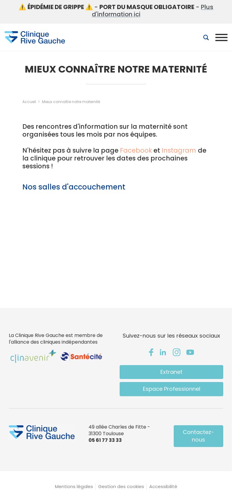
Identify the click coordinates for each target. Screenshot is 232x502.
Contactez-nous (198, 435)
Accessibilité (163, 486)
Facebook (136, 150)
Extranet (171, 372)
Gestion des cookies (121, 486)
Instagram (180, 150)
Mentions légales (74, 486)
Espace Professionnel (171, 389)
